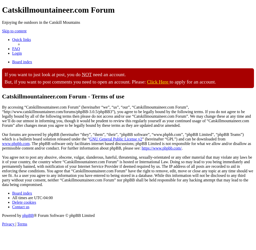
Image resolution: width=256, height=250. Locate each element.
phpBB (28, 215)
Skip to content (14, 31)
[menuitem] (16, 49)
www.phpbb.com (16, 143)
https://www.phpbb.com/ (162, 148)
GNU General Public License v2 (115, 139)
